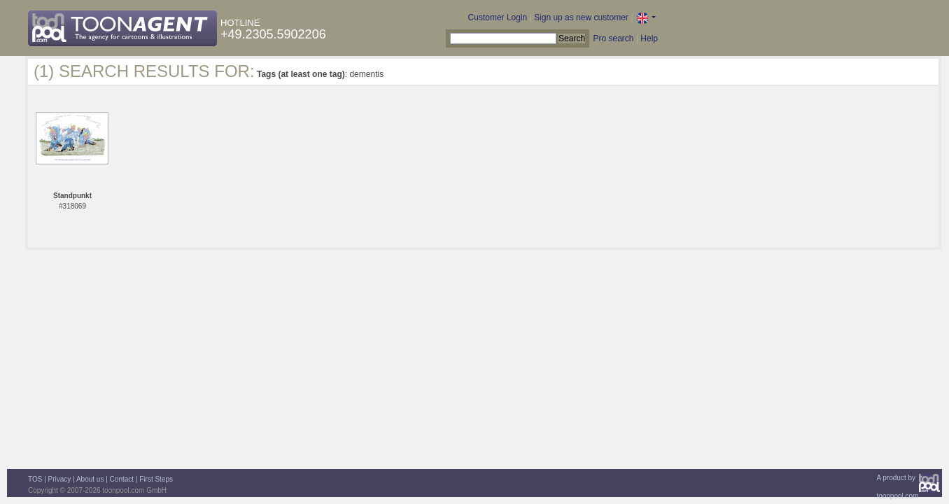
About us (90, 479)
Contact (122, 479)
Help (649, 38)
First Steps (156, 479)
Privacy (59, 479)
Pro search (613, 38)
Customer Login (498, 17)
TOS (35, 479)
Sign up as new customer (581, 17)
